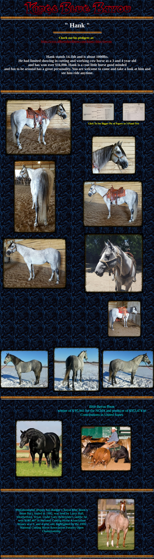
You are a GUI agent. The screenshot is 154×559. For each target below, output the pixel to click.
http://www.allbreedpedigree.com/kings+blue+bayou (76, 41)
